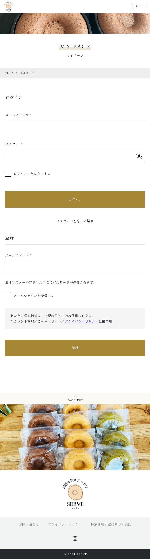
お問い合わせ (29, 524)
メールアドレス (18, 114)
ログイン (75, 199)
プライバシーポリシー (82, 321)
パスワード (15, 144)
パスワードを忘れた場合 (75, 221)
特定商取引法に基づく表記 (111, 524)
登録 (75, 347)
